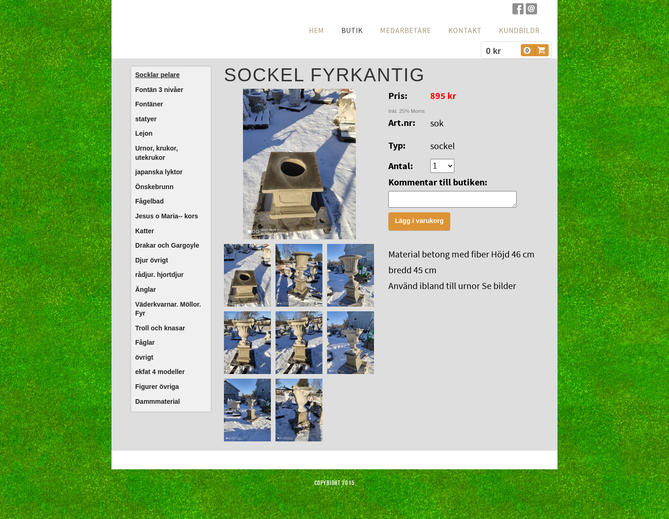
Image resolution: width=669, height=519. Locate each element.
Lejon (143, 133)
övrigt (144, 357)
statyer (146, 119)
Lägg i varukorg (419, 223)
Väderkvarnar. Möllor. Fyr (168, 309)
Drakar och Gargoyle (167, 245)
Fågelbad (149, 201)
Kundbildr (519, 30)
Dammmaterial (157, 401)
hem (316, 30)
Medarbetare (405, 30)
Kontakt (465, 30)
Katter (144, 231)
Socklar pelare (157, 75)
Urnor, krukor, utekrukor (156, 153)
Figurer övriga (157, 386)
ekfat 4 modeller (160, 371)
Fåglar (145, 342)
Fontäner (149, 104)
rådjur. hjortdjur (159, 274)
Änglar (145, 289)
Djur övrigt (151, 260)
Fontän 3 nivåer (159, 89)
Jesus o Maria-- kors (166, 216)
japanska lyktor (159, 172)
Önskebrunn (154, 187)
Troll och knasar (160, 328)
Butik (352, 30)
